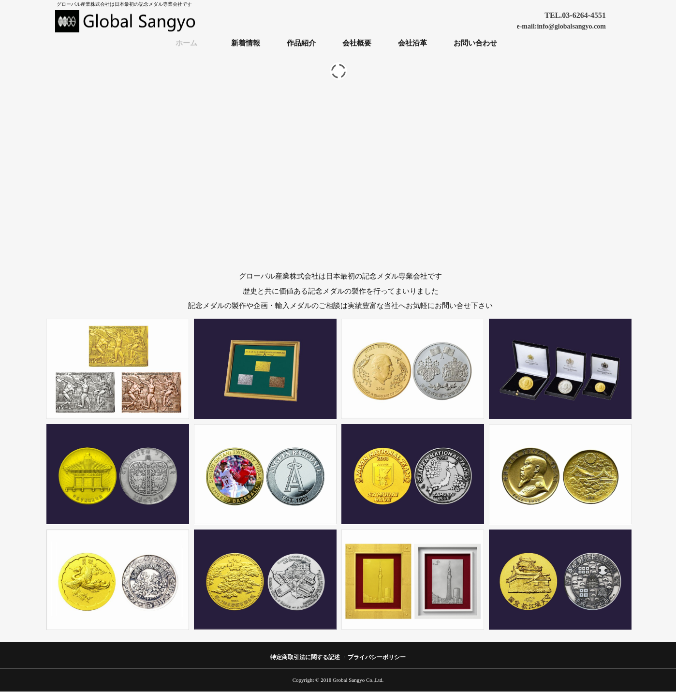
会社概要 (356, 43)
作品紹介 (301, 43)
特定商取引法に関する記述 (305, 657)
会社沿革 (412, 43)
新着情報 (245, 43)
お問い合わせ (475, 43)
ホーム (186, 43)
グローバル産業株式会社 (127, 21)
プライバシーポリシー (377, 657)
